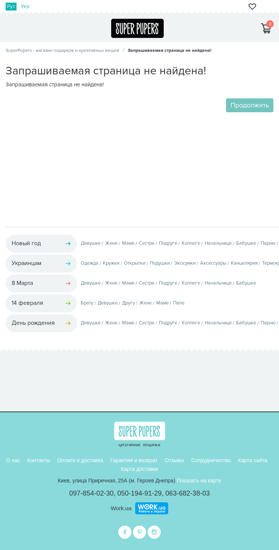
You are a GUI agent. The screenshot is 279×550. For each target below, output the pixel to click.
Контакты (38, 460)
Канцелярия (244, 263)
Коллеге (191, 243)
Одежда (89, 263)
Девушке (91, 243)
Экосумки (185, 263)
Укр (25, 6)
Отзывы (174, 460)
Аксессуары (213, 263)
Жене (111, 243)
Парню (268, 243)
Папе (178, 303)
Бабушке (246, 243)
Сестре (146, 243)
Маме (128, 243)
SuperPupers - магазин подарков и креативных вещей (62, 50)
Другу (128, 303)
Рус (11, 6)
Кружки (111, 263)
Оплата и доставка (80, 460)
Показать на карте (199, 481)
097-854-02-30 (91, 493)
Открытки (134, 263)
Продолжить (250, 105)
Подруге (168, 243)
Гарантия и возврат (134, 460)
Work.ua (121, 508)
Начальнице (218, 243)
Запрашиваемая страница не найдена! (169, 50)
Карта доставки (139, 469)
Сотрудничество (211, 460)
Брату (87, 303)
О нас (13, 460)
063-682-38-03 (188, 493)
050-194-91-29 (139, 493)
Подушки (160, 263)
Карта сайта (252, 460)
